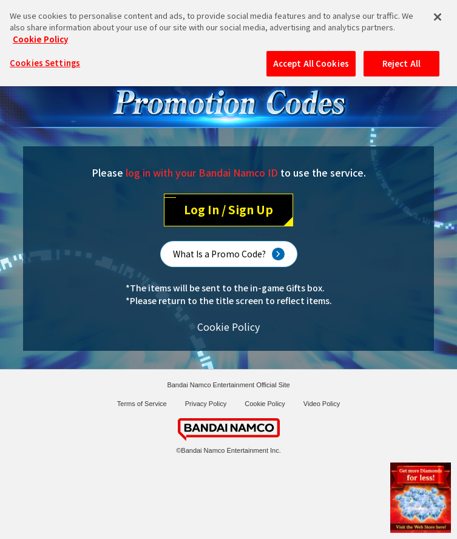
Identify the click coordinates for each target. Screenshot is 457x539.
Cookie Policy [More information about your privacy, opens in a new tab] (40, 30)
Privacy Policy (205, 403)
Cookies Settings (45, 54)
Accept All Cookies (311, 55)
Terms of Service (142, 403)
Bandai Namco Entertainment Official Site (228, 384)
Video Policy (321, 403)
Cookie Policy (228, 326)
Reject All (401, 55)
